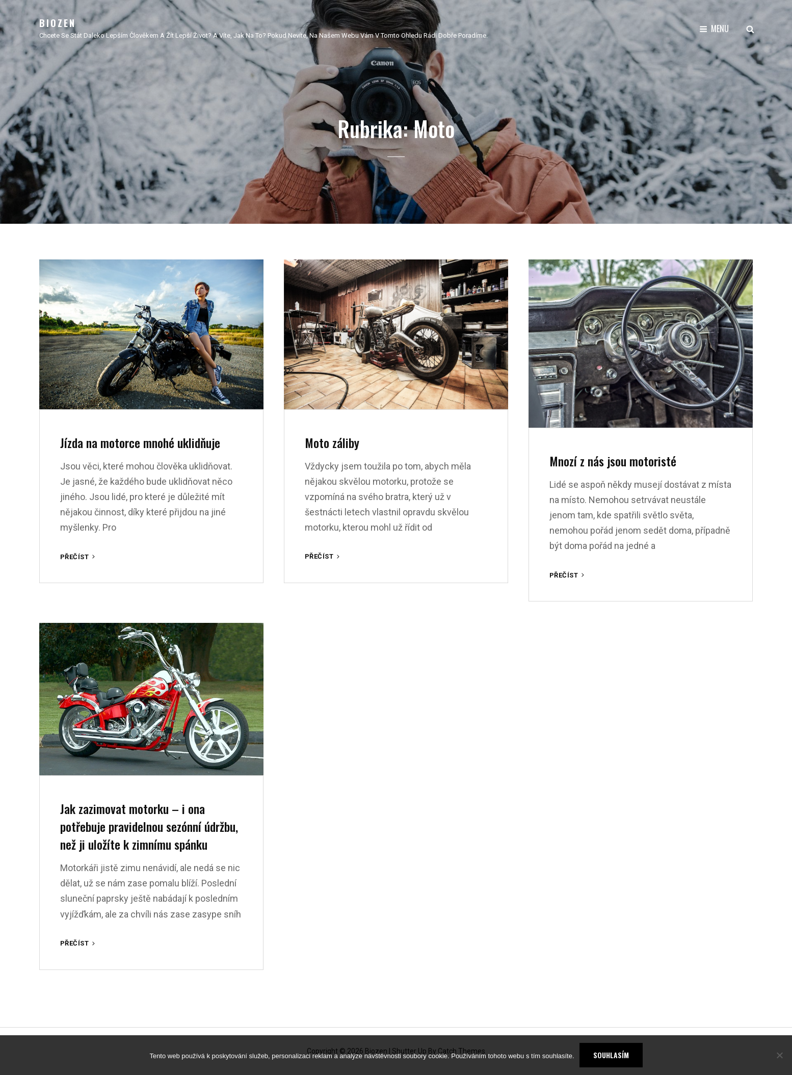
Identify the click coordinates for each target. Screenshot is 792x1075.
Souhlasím (611, 1055)
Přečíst (78, 557)
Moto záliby (332, 442)
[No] (779, 1055)
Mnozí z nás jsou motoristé (612, 461)
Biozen (57, 23)
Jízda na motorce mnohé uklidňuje (140, 442)
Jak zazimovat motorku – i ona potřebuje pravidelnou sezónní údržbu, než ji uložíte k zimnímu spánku (149, 826)
